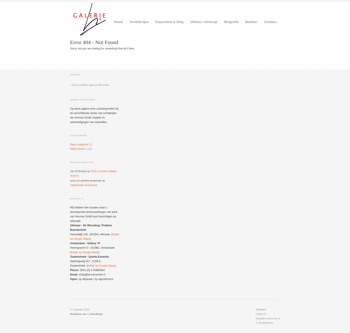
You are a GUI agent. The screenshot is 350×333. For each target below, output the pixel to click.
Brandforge (96, 314)
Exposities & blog (169, 22)
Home (118, 22)
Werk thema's (78, 149)
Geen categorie (79, 144)
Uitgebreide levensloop (83, 185)
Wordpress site (78, 314)
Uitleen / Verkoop (203, 22)
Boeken (251, 22)
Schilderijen (139, 22)
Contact (270, 22)
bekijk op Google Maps (84, 252)
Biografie (231, 22)
